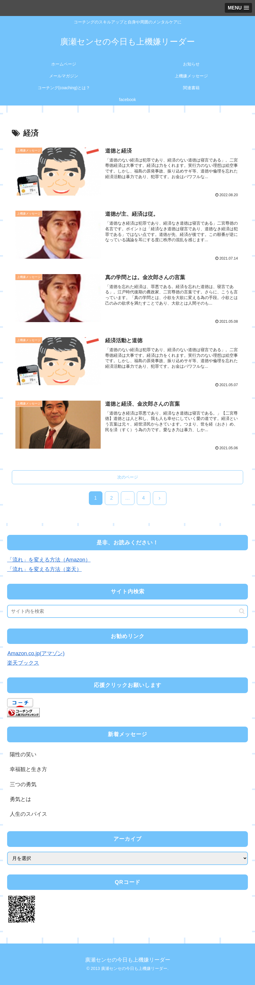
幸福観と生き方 (28, 769)
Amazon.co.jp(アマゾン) (36, 653)
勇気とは (20, 799)
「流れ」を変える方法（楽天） (44, 570)
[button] (242, 611)
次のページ (127, 477)
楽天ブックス (23, 663)
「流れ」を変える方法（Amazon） (49, 560)
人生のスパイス (28, 814)
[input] (127, 611)
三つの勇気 (23, 784)
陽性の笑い (23, 754)
